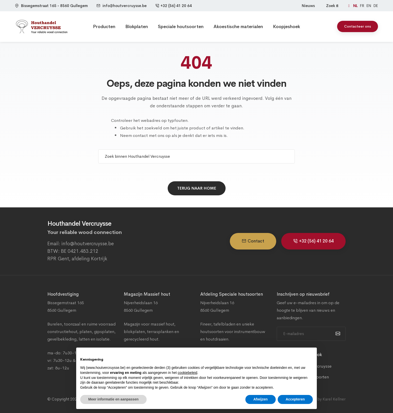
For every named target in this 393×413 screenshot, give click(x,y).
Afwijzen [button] (260, 399)
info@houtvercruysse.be (125, 5)
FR (362, 5)
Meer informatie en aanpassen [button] (113, 399)
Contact (253, 241)
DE (375, 5)
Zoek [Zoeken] (332, 5)
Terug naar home (196, 188)
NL (356, 5)
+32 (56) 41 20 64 (173, 5)
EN (369, 5)
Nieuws (308, 5)
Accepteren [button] (295, 399)
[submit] (337, 334)
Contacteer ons (357, 26)
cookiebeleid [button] (187, 373)
